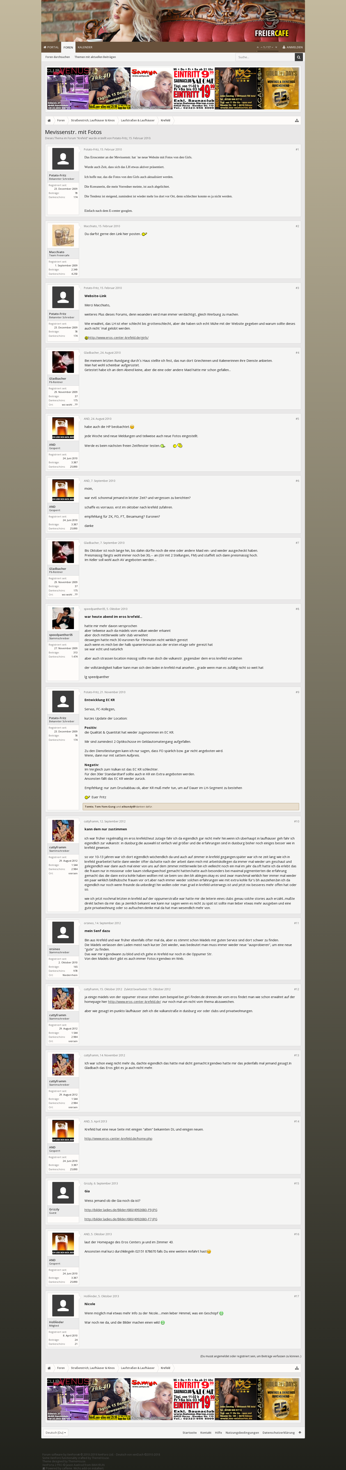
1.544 (74, 865)
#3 (297, 288)
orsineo (54, 949)
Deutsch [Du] (54, 1433)
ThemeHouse (100, 1458)
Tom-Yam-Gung (105, 806)
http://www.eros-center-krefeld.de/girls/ (118, 337)
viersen (73, 873)
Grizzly (54, 1209)
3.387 (74, 462)
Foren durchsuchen (58, 57)
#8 (297, 609)
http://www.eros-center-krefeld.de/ (134, 1001)
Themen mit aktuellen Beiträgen (95, 57)
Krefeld (82, 138)
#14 (296, 1121)
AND (52, 445)
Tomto (89, 806)
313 (75, 652)
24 (76, 1339)
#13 (296, 1055)
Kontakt (205, 1433)
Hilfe (218, 1433)
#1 (297, 149)
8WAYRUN (98, 1465)
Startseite (190, 1433)
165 (75, 966)
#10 (296, 821)
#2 (297, 226)
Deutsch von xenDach (138, 1454)
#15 (296, 1183)
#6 (297, 480)
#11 (296, 923)
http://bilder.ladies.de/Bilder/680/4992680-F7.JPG (121, 1219)
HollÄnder (56, 1322)
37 (76, 396)
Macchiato (56, 252)
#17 (296, 1296)
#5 (297, 418)
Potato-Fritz (119, 138)
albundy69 (128, 806)
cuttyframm (57, 847)
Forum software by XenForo (78, 1454)
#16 (296, 1234)
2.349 (74, 269)
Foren (68, 47)
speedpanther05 (61, 635)
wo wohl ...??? (70, 404)
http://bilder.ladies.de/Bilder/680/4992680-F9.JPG (121, 1209)
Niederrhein (70, 975)
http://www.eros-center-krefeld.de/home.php (118, 1138)
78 (76, 193)
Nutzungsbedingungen (242, 1433)
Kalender (85, 47)
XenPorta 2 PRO (52, 1465)
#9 (297, 692)
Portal (53, 47)
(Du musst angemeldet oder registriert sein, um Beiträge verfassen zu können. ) (250, 1356)
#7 (297, 543)
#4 (297, 352)
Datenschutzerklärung (279, 1433)
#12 (296, 989)
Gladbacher (57, 379)
